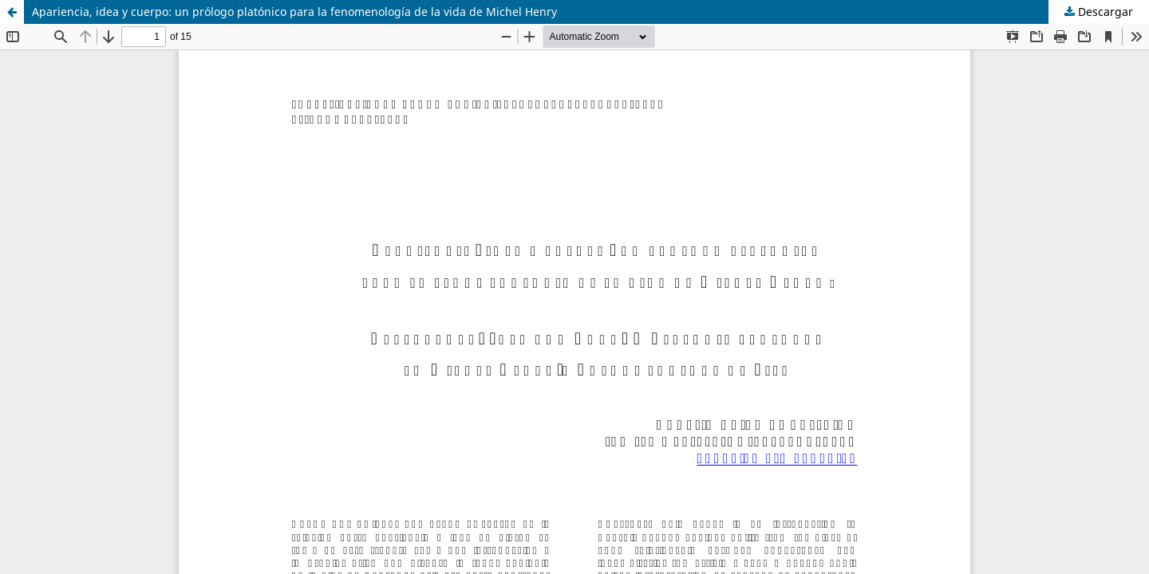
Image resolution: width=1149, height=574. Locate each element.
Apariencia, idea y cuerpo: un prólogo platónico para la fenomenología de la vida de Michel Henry (294, 11)
